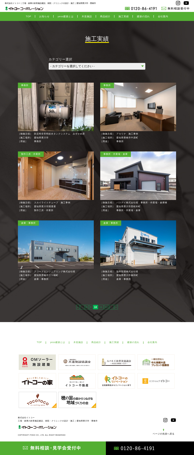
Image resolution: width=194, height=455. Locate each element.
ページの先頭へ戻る (163, 433)
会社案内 (163, 16)
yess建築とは (66, 16)
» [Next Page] (116, 307)
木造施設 (87, 16)
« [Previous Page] (78, 307)
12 (106, 307)
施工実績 (123, 16)
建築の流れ (143, 16)
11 (101, 307)
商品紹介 (105, 16)
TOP (28, 16)
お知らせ (44, 16)
